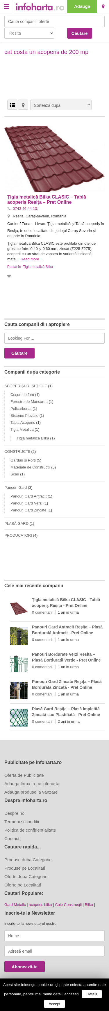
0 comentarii (42, 612)
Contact (11, 838)
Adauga (82, 6)
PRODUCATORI (18, 535)
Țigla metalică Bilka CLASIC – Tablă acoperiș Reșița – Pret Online (46, 199)
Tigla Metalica (22, 429)
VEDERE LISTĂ (12, 105)
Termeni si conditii (21, 821)
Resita (103, 6)
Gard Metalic (15, 904)
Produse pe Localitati (24, 868)
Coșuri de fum (22, 394)
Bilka (89, 904)
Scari (14, 474)
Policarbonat (20, 408)
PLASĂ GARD (16, 523)
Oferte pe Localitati (22, 884)
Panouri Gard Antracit (28, 496)
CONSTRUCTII (17, 451)
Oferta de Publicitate (24, 775)
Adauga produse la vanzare (31, 792)
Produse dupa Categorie (28, 859)
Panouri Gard (15, 487)
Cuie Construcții (68, 904)
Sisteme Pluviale (24, 415)
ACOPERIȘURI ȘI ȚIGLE (25, 386)
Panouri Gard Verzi (26, 503)
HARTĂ (23, 105)
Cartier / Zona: (20, 223)
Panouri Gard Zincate (28, 510)
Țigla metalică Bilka (38, 267)
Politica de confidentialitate (30, 830)
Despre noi (15, 813)
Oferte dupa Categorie (25, 876)
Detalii (92, 994)
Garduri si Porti (23, 460)
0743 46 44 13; (25, 208)
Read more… (32, 259)
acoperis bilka (40, 904)
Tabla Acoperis (22, 422)
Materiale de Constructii (30, 467)
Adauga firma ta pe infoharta (31, 783)
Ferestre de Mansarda (29, 401)
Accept (54, 1004)
